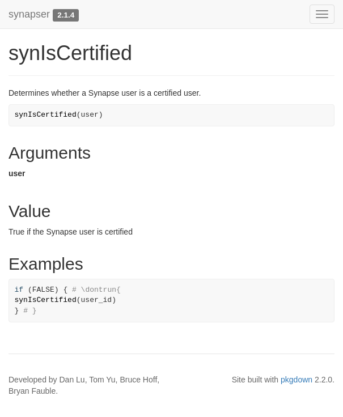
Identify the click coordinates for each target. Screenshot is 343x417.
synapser (29, 14)
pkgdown (296, 379)
